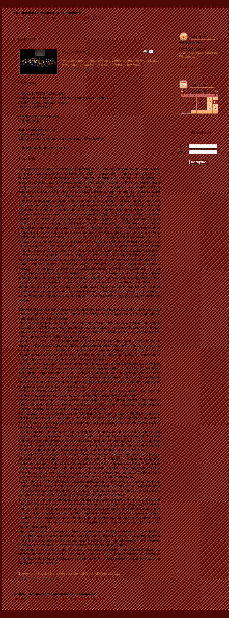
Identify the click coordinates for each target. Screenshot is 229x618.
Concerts (34, 18)
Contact (99, 18)
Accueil (19, 18)
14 (215, 102)
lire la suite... (188, 67)
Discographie (81, 18)
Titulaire (62, 18)
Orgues (48, 18)
